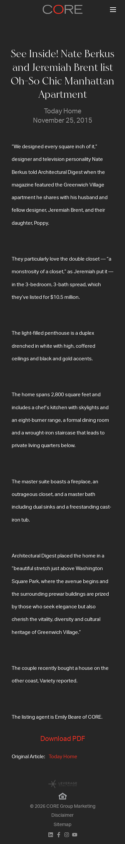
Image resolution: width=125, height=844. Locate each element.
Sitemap (62, 824)
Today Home (63, 756)
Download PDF (62, 739)
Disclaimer (62, 815)
